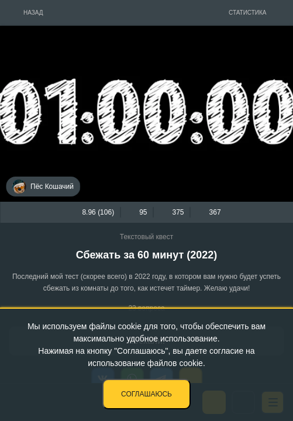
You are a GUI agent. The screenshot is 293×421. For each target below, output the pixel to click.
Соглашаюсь (146, 394)
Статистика (248, 12)
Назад (33, 12)
